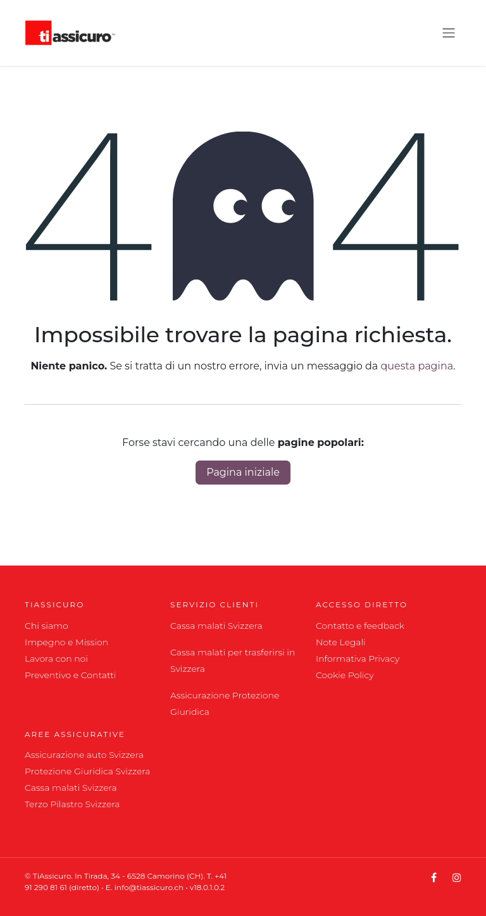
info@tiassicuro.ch (150, 887)
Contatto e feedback (360, 625)
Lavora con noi (56, 658)
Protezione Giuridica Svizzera (87, 771)
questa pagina (417, 366)
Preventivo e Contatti (70, 675)
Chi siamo (46, 625)
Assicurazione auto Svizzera (84, 754)
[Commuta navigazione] (448, 33)
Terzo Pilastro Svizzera (72, 804)
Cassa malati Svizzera (216, 625)
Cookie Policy (345, 675)
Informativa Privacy (357, 658)
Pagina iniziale (243, 472)
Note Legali (341, 642)
